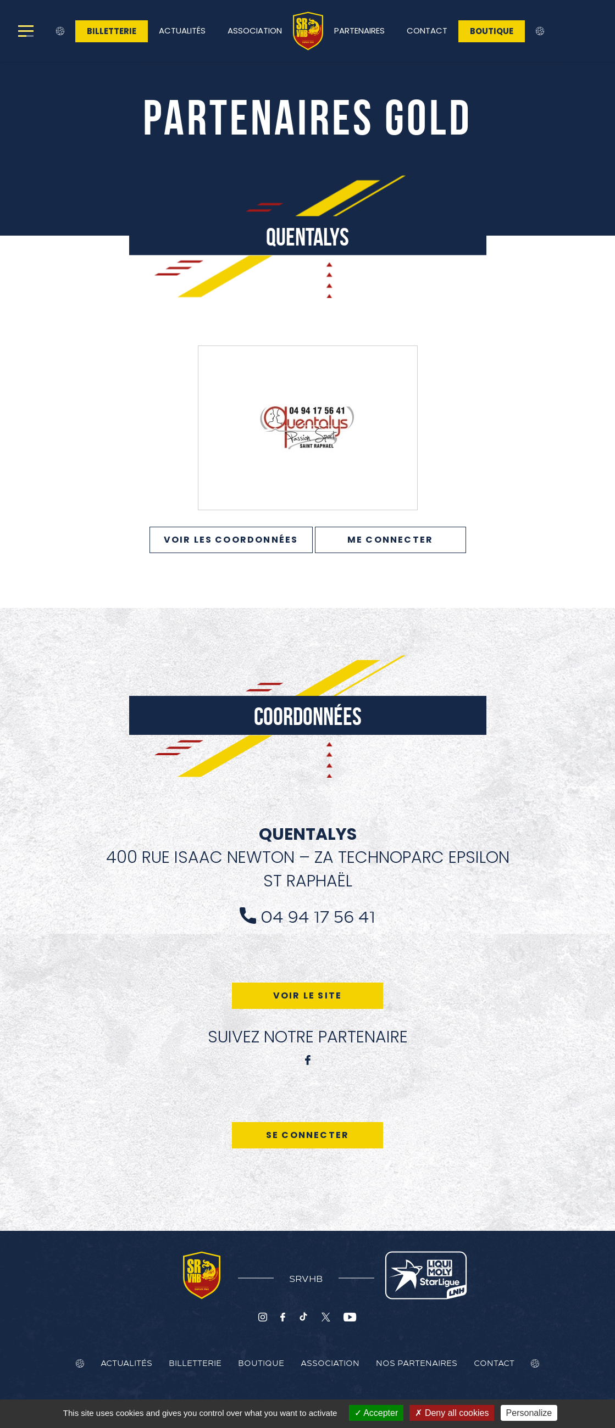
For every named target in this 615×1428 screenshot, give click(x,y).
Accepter (376, 1413)
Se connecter (307, 1135)
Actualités (182, 30)
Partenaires (359, 30)
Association (255, 30)
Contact (427, 30)
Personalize (529, 1413)
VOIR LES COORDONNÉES (231, 539)
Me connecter (390, 539)
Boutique (491, 31)
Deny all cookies (452, 1413)
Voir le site (307, 995)
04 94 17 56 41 (318, 915)
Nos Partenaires (416, 1362)
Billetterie (111, 31)
